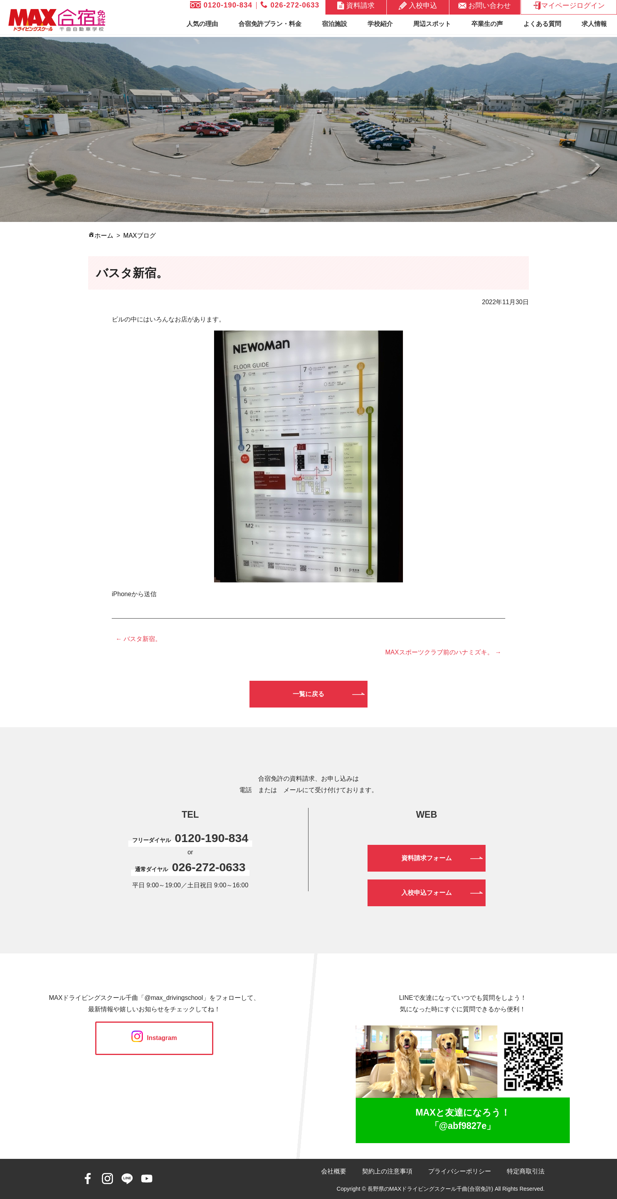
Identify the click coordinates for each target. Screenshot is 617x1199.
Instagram (154, 1038)
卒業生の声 (487, 23)
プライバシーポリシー (459, 1171)
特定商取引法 (526, 1171)
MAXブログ (139, 235)
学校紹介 (380, 23)
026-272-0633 (289, 5)
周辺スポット (432, 23)
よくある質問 (542, 23)
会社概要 (333, 1171)
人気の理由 (202, 23)
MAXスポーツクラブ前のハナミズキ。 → (443, 652)
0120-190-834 (221, 5)
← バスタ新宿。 (138, 639)
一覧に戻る (308, 694)
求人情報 (594, 23)
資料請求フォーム (426, 858)
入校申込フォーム (426, 892)
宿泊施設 (334, 23)
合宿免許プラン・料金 (269, 23)
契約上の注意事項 (387, 1171)
